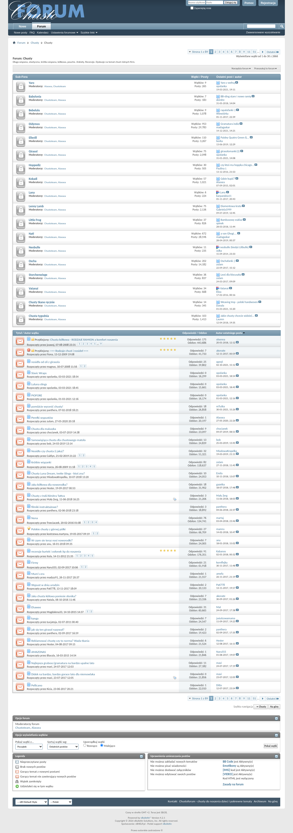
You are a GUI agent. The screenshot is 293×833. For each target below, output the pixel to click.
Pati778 (51, 588)
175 (204, 339)
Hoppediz (35, 165)
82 (204, 462)
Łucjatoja (52, 622)
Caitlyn (51, 456)
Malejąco (107, 745)
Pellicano (36, 685)
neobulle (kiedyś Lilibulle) (234, 247)
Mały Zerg (52, 499)
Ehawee (36, 607)
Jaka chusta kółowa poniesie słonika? (53, 596)
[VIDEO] (228, 774)
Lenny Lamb (36, 206)
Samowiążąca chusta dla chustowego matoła (58, 440)
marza (50, 467)
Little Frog (35, 220)
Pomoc (249, 3)
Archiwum (260, 801)
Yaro (31, 83)
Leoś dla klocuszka (231, 274)
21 (204, 562)
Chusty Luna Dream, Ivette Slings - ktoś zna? (58, 473)
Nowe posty (20, 32)
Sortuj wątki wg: (57, 742)
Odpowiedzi (189, 333)
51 (254, 51)
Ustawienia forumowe (63, 32)
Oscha (32, 261)
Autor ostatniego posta (230, 333)
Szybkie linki (87, 32)
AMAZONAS (38, 652)
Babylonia (35, 96)
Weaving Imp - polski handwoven (239, 302)
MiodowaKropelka (57, 477)
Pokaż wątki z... (24, 742)
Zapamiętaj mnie (200, 8)
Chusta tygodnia (39, 316)
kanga (35, 618)
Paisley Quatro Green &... (235, 137)
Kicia (49, 689)
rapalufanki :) (228, 110)
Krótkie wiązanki (41, 462)
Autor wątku (31, 333)
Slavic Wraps (39, 373)
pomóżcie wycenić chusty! (47, 406)
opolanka (52, 376)
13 (204, 439)
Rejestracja (268, 3)
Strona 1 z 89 (200, 51)
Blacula (51, 655)
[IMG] (226, 770)
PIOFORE (36, 395)
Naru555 (52, 567)
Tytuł (19, 333)
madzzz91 (52, 577)
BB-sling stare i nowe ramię (236, 96)
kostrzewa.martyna (57, 534)
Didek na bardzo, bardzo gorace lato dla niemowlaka (63, 674)
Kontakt (172, 801)
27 (204, 529)
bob (49, 443)
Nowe (22, 26)
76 (204, 518)
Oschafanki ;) (228, 261)
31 (204, 607)
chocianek (52, 432)
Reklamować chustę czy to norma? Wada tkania (60, 640)
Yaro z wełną (228, 82)
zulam (50, 421)
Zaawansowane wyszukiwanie (263, 32)
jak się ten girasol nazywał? (47, 629)
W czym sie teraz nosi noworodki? (52, 540)
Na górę (274, 706)
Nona (34, 518)
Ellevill (33, 137)
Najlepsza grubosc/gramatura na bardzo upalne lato (62, 663)
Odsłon (203, 333)
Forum (41, 26)
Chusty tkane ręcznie (42, 302)
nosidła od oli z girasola (45, 362)
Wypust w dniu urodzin (45, 585)
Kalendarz (43, 32)
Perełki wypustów (42, 417)
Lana (32, 192)
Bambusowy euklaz (231, 219)
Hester (50, 488)
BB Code (228, 761)
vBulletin (167, 823)
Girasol (33, 151)
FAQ (32, 32)
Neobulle (34, 247)
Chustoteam (59, 86)
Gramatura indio (230, 123)
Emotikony (229, 765)
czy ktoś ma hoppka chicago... (237, 165)
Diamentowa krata (231, 206)
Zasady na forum (233, 784)
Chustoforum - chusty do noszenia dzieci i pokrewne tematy (215, 801)
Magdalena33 (54, 612)
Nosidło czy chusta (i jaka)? (47, 451)
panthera (52, 410)
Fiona (50, 354)
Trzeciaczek (53, 522)
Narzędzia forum (240, 68)
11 (248, 51)
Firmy (34, 562)
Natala (50, 599)
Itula (49, 556)
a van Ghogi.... (229, 233)
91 (204, 551)
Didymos (34, 124)
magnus (51, 366)
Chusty (35, 42)
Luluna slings (39, 384)
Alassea (48, 86)
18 (204, 406)
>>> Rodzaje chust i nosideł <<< (69, 350)
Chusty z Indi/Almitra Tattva (48, 495)
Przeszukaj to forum (264, 68)
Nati (31, 233)
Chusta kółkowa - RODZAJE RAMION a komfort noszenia (84, 339)
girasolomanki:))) (230, 151)
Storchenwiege (38, 275)
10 (204, 473)
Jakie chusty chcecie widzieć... (237, 315)
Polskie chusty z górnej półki (48, 529)
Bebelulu (34, 110)
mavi (49, 666)
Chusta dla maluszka (43, 429)
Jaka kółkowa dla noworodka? (49, 484)
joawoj (51, 344)
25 (204, 361)
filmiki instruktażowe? (44, 507)
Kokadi (33, 179)
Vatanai (33, 288)
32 (204, 451)
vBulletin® (146, 817)
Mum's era (37, 574)
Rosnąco (90, 745)
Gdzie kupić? (228, 178)
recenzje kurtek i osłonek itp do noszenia (56, 551)
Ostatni (273, 52)
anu (49, 544)
